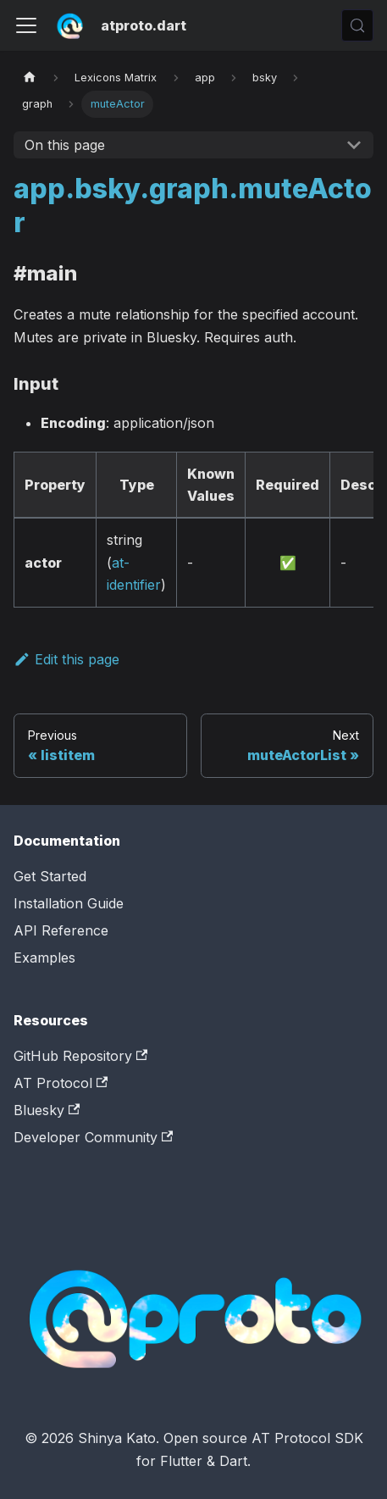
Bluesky (47, 1110)
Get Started (50, 876)
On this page (65, 144)
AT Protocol (61, 1082)
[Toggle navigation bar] (26, 25)
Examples (44, 957)
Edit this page (66, 659)
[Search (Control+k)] (357, 25)
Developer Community (93, 1137)
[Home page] (30, 77)
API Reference (61, 930)
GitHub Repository (80, 1055)
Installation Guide (69, 903)
